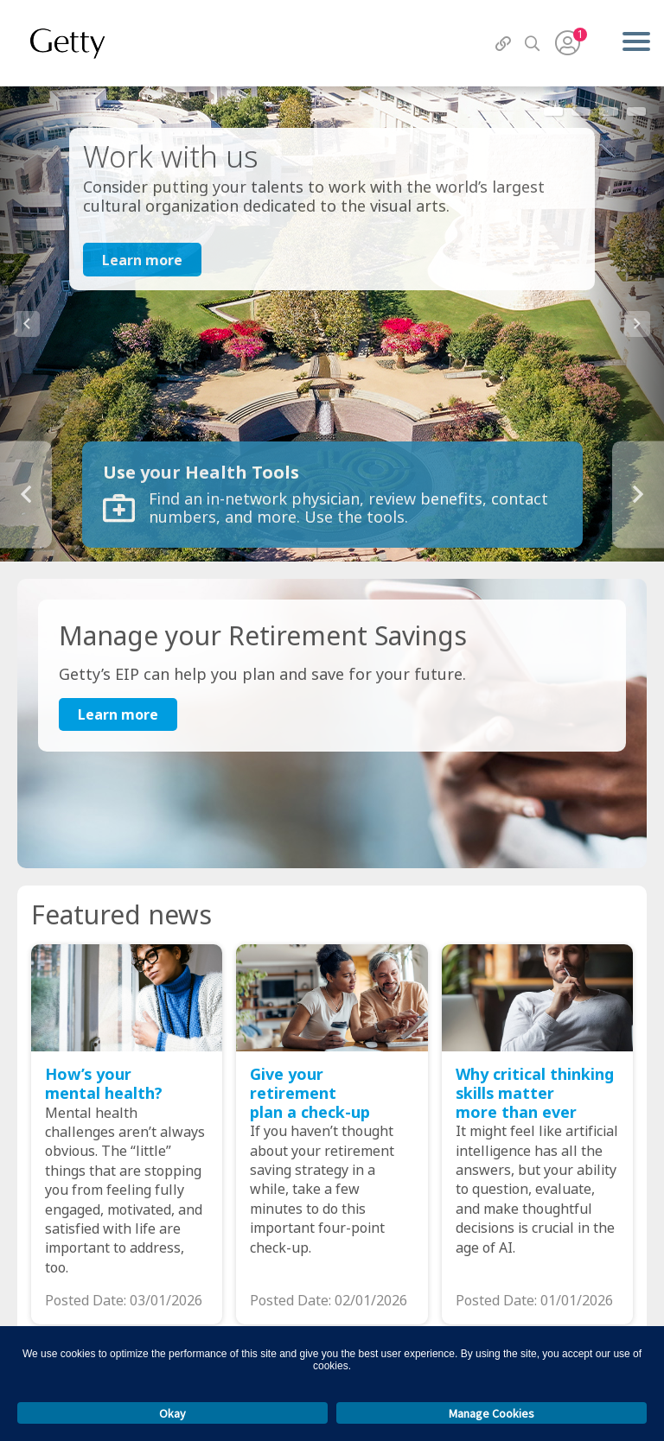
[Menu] (636, 43)
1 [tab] (553, 111)
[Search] (532, 44)
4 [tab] (636, 111)
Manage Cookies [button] (491, 1413)
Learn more (142, 260)
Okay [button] (172, 1413)
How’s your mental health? (104, 1084)
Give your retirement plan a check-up (310, 1093)
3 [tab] (608, 111)
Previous (27, 324)
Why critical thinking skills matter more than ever (535, 1093)
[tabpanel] (332, 324)
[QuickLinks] (503, 44)
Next (637, 324)
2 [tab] (581, 111)
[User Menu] (567, 43)
